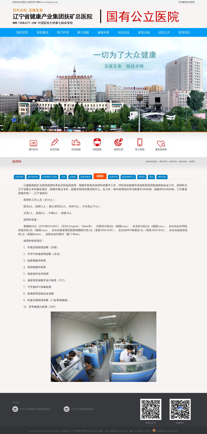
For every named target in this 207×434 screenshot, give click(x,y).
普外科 (142, 177)
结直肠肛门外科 (50, 177)
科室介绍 (173, 162)
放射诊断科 (85, 177)
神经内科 (162, 177)
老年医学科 (33, 177)
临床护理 (113, 177)
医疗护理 (163, 162)
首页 (155, 162)
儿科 (63, 177)
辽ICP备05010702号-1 (143, 431)
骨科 (151, 177)
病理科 (192, 162)
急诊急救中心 (128, 177)
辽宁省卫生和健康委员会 (82, 409)
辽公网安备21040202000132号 (165, 431)
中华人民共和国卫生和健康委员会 (35, 409)
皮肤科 (73, 177)
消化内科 (19, 177)
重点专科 (183, 162)
